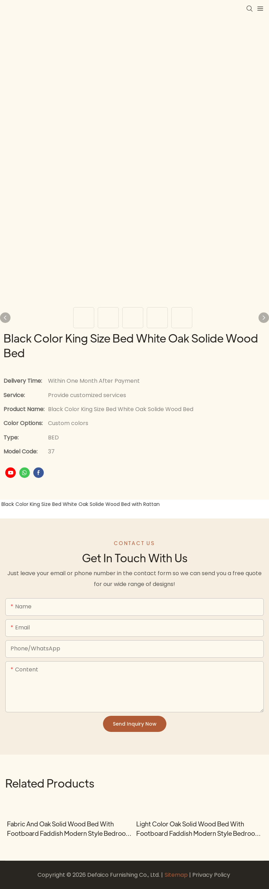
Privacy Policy (211, 875)
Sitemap (177, 875)
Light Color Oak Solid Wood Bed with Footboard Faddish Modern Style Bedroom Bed (198, 829)
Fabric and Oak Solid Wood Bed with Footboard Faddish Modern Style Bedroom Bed (69, 829)
